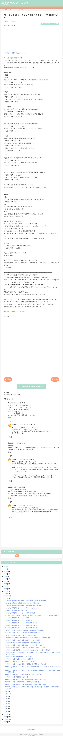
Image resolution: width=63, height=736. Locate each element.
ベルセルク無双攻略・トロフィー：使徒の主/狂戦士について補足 (24, 605)
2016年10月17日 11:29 (27, 424)
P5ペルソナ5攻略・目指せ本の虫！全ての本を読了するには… (23, 682)
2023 (5, 574)
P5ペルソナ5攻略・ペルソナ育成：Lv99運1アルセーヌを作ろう (23, 674)
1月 (6, 711)
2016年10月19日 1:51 (27, 459)
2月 (6, 708)
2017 (5, 589)
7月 (6, 696)
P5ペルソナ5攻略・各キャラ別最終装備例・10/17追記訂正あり (23, 642)
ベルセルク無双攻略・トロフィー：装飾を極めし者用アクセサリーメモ (25, 600)
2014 (5, 717)
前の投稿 (55, 379)
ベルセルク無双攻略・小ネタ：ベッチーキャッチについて (22, 608)
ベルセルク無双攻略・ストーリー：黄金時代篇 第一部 (21, 627)
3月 (6, 706)
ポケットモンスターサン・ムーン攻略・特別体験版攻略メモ (22, 632)
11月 (7, 596)
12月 (7, 593)
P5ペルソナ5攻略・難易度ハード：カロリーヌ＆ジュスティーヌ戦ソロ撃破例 (27, 650)
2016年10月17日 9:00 (18, 403)
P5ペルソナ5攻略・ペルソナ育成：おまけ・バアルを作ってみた (23, 645)
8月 (6, 694)
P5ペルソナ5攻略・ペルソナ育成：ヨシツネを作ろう (20, 661)
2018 (5, 586)
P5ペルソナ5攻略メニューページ (15, 53)
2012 (5, 722)
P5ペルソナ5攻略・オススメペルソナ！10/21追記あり (20, 635)
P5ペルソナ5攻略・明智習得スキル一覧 (16, 677)
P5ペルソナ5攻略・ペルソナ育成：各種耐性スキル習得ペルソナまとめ (25, 664)
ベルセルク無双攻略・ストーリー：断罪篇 (17, 618)
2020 (5, 581)
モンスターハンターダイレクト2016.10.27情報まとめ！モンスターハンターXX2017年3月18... (32, 615)
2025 (5, 569)
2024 (5, 571)
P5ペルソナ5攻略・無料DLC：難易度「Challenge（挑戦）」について (25, 647)
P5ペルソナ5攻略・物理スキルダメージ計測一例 (19, 659)
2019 (5, 584)
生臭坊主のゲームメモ (15, 3)
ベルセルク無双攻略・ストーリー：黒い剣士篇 (18, 620)
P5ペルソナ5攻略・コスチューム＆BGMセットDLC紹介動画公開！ (24, 630)
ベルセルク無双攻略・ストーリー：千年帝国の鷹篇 (20, 613)
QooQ (34, 735)
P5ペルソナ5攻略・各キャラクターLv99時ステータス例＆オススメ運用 (25, 684)
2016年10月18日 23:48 (18, 443)
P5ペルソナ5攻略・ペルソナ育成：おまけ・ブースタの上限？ (23, 640)
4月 (6, 704)
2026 (5, 566)
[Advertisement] (31, 39)
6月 (6, 699)
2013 (5, 719)
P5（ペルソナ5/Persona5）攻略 (50, 23)
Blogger (34, 729)
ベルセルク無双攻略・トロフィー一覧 (16, 610)
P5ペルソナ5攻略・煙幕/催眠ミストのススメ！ (18, 656)
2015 (5, 714)
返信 (9, 417)
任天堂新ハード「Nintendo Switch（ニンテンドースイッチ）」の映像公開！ (27, 637)
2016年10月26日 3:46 (18, 487)
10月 (7, 598)
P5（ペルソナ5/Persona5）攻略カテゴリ (31, 386)
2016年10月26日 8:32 (27, 505)
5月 (6, 701)
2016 (5, 591)
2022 (5, 576)
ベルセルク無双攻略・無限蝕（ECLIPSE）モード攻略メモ (22, 603)
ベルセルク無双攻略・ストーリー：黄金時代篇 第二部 (21, 625)
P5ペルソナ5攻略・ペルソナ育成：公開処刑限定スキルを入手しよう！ (25, 679)
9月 (6, 691)
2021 (5, 579)
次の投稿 (8, 379)
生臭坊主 (15, 424)
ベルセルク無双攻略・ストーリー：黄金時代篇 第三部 (21, 623)
